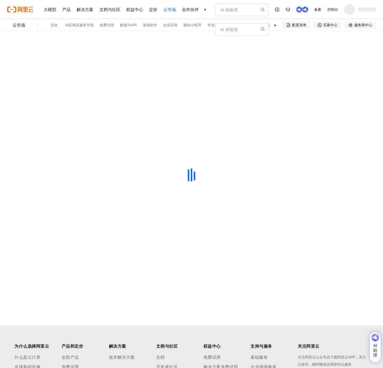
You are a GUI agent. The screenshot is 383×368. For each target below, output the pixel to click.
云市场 (169, 9)
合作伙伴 (190, 9)
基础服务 (259, 357)
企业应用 (170, 25)
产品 (66, 9)
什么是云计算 (27, 357)
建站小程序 (192, 25)
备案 (317, 9)
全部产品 (70, 357)
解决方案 (85, 9)
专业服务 (214, 25)
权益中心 (134, 9)
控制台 (332, 9)
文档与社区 (109, 9)
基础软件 (150, 25)
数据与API (128, 25)
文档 (160, 357)
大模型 (50, 9)
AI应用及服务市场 (79, 25)
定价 (153, 9)
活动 (53, 25)
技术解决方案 (122, 357)
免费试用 (107, 25)
